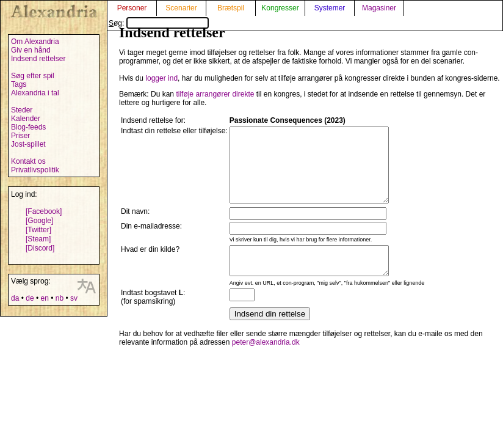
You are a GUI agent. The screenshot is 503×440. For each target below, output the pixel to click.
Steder (21, 110)
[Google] (39, 220)
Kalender (25, 118)
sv (74, 298)
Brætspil (230, 8)
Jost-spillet (28, 144)
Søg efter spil (32, 76)
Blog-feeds (28, 127)
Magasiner (379, 8)
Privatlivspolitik (35, 170)
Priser (20, 135)
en (44, 298)
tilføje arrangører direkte (215, 94)
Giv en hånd (31, 50)
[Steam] (38, 239)
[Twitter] (38, 230)
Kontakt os (28, 161)
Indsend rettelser (38, 58)
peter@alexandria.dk (266, 362)
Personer (132, 8)
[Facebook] (44, 211)
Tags (18, 84)
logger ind (161, 78)
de (30, 298)
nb (59, 298)
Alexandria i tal (35, 93)
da (15, 298)
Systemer (330, 8)
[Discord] (40, 248)
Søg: (159, 23)
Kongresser (280, 8)
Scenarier (181, 8)
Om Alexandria (35, 41)
